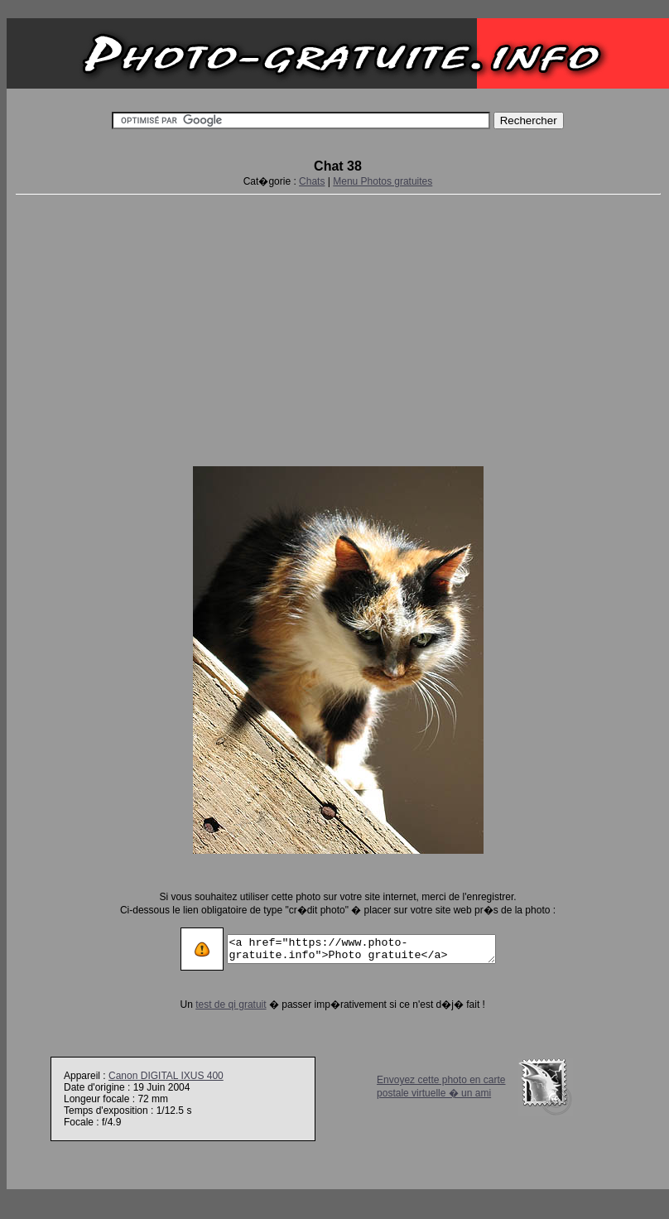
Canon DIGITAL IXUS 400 (166, 1076)
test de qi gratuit (215, 1004)
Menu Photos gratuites (382, 181)
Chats (312, 181)
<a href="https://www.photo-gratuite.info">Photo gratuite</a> (361, 949)
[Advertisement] (337, 327)
